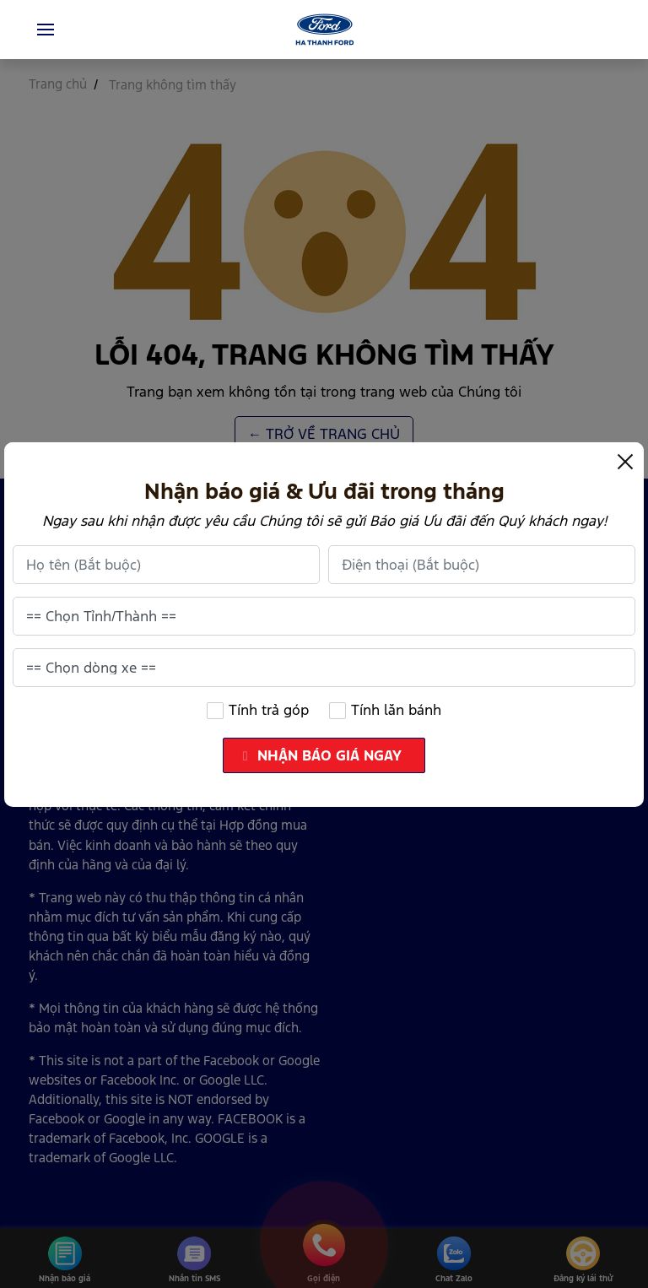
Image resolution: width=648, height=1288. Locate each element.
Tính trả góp (257, 710)
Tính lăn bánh (385, 710)
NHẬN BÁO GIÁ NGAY (326, 755)
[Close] (625, 460)
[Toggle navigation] (45, 29)
